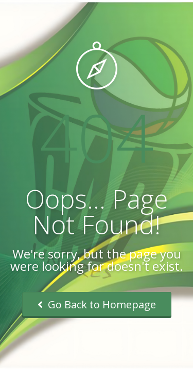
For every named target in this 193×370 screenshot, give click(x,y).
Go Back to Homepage (97, 304)
